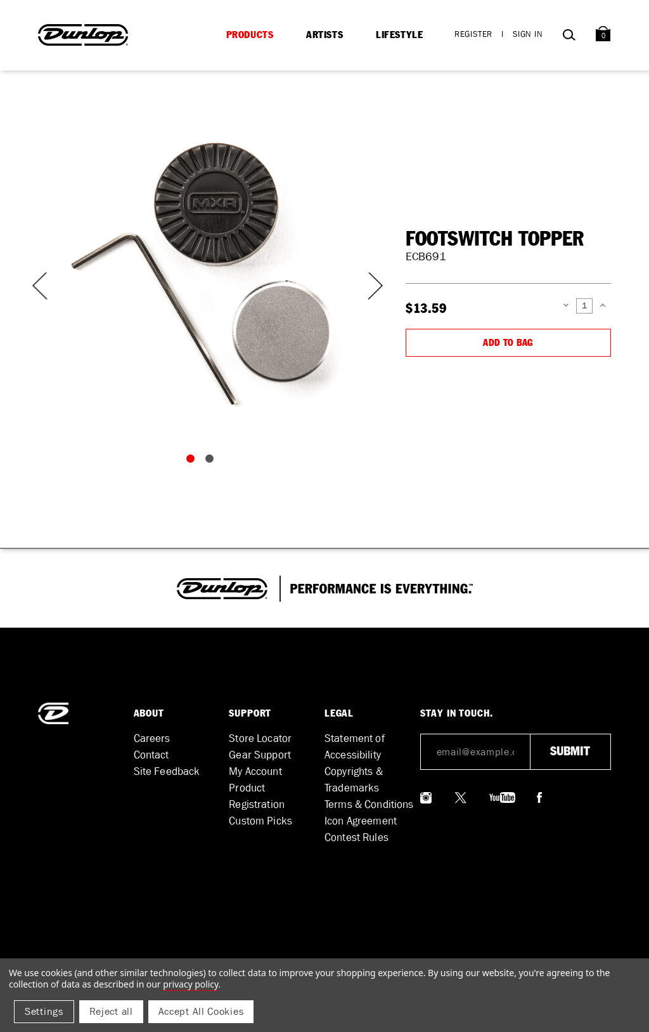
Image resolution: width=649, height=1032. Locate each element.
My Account (255, 771)
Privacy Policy (190, 984)
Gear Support (260, 755)
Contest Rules (356, 837)
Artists (324, 34)
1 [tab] (193, 461)
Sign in (528, 34)
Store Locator (260, 738)
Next (367, 286)
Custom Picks (260, 821)
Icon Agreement (360, 821)
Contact (151, 755)
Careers (152, 738)
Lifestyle (399, 34)
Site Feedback (167, 771)
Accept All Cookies (201, 1011)
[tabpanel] (203, 273)
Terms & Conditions (369, 804)
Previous (38, 286)
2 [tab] (212, 461)
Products (250, 34)
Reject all (111, 1011)
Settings (44, 1011)
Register (473, 34)
